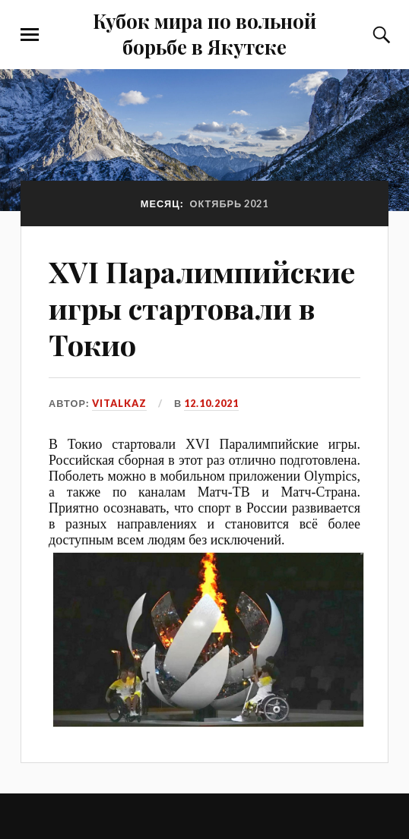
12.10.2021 (211, 403)
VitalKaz (119, 403)
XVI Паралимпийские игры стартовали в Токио (202, 308)
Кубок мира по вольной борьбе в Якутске (204, 33)
